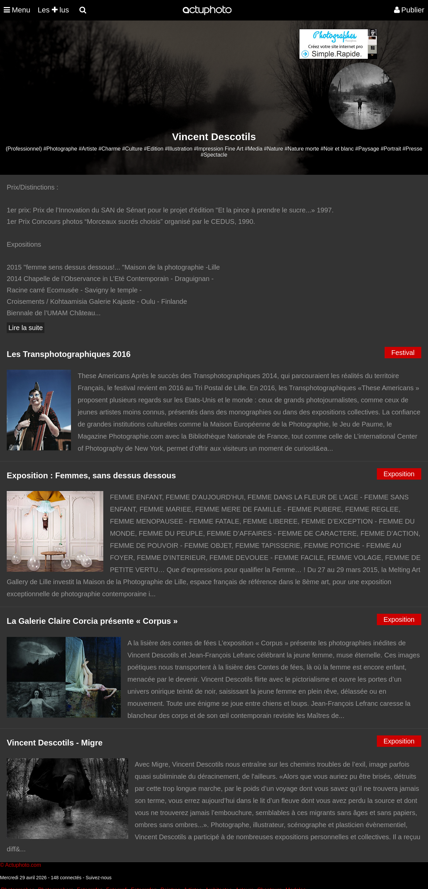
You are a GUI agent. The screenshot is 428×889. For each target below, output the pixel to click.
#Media (253, 149)
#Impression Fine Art (218, 149)
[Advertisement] (173, 76)
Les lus (53, 10)
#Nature (273, 149)
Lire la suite (25, 327)
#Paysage (367, 149)
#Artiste (88, 149)
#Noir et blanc (337, 149)
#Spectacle (214, 155)
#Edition (154, 149)
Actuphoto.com (23, 865)
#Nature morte (302, 149)
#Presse (412, 149)
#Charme (110, 149)
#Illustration (178, 149)
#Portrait (391, 149)
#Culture (132, 149)
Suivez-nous (98, 877)
